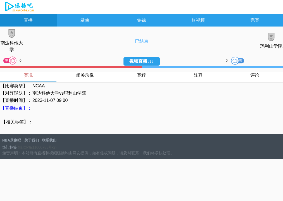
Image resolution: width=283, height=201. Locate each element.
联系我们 (49, 140)
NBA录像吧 (19, 7)
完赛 (254, 20)
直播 (28, 20)
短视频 (198, 20)
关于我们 (31, 140)
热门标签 (9, 147)
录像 (84, 20)
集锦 (141, 20)
